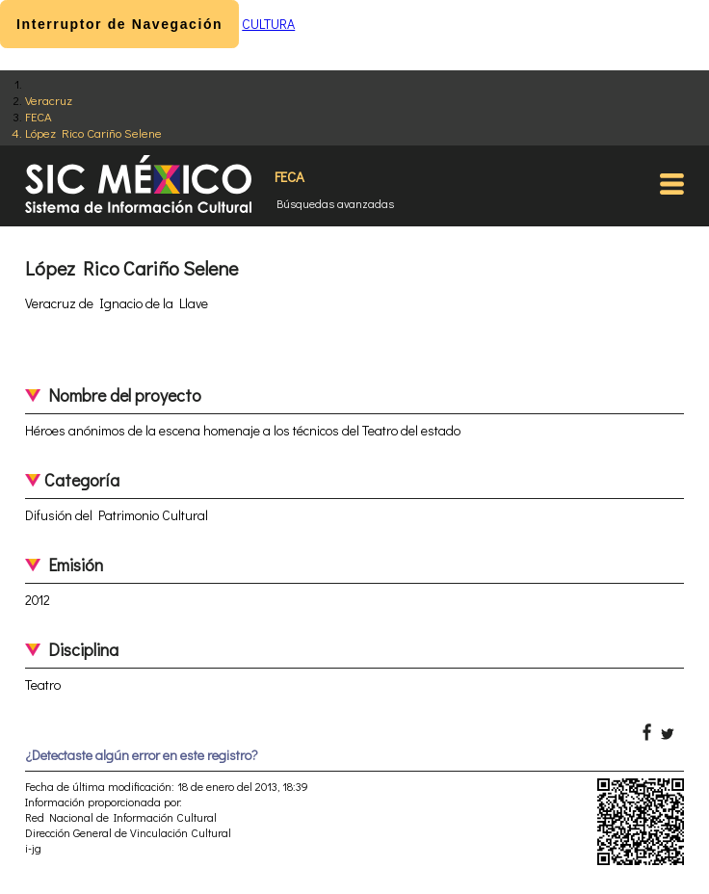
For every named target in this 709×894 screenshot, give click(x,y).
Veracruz (48, 100)
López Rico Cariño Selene (93, 132)
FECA (38, 116)
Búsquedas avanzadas (335, 203)
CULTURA (268, 23)
